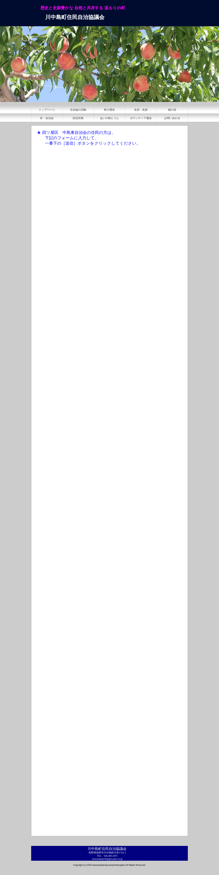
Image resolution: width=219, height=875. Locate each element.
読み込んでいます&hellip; (87, 493)
